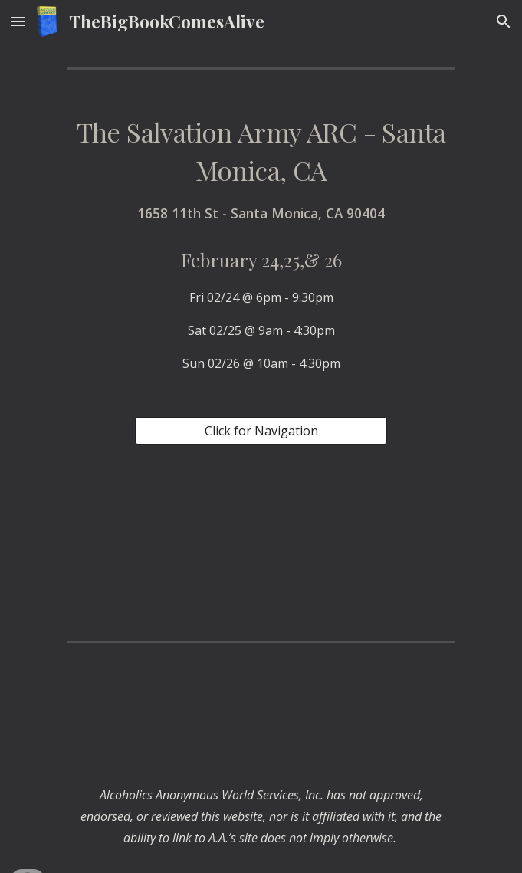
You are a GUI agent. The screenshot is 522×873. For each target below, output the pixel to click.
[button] (18, 21)
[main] (261, 243)
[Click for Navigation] (261, 430)
